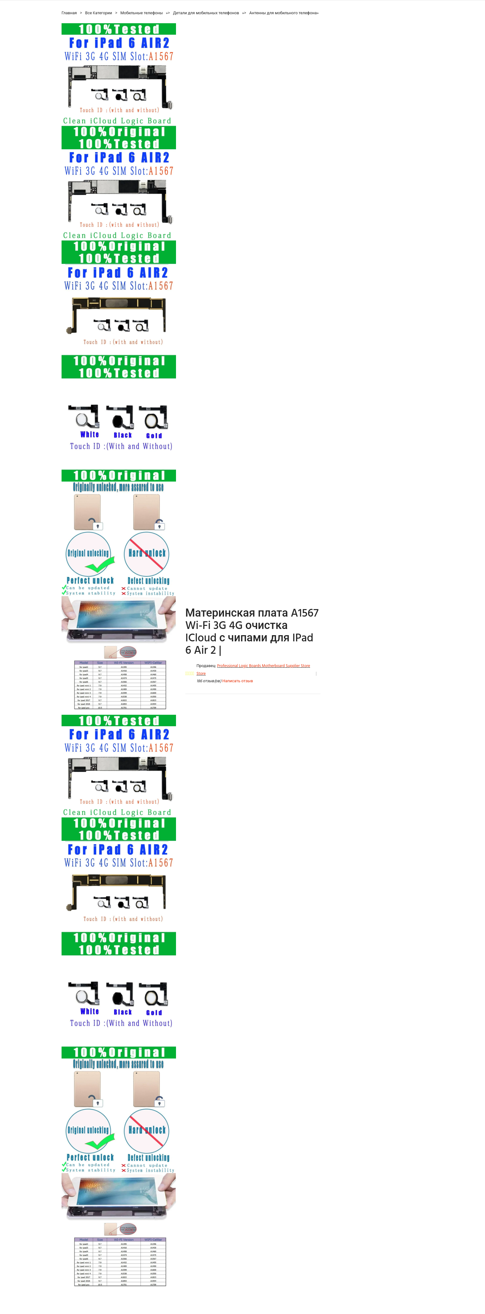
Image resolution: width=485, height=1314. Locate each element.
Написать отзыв (237, 681)
